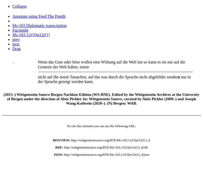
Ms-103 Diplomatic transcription (39, 25)
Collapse (19, 6)
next (16, 44)
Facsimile (20, 30)
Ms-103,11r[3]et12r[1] (31, 35)
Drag (16, 49)
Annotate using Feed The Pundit (39, 16)
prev (16, 39)
